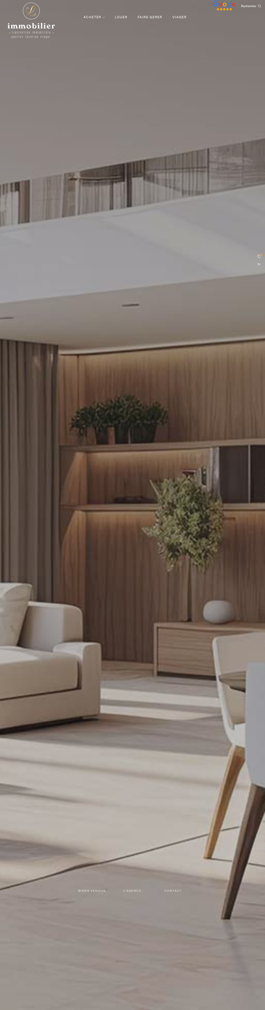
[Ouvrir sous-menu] (103, 17)
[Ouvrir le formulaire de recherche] (251, 5)
